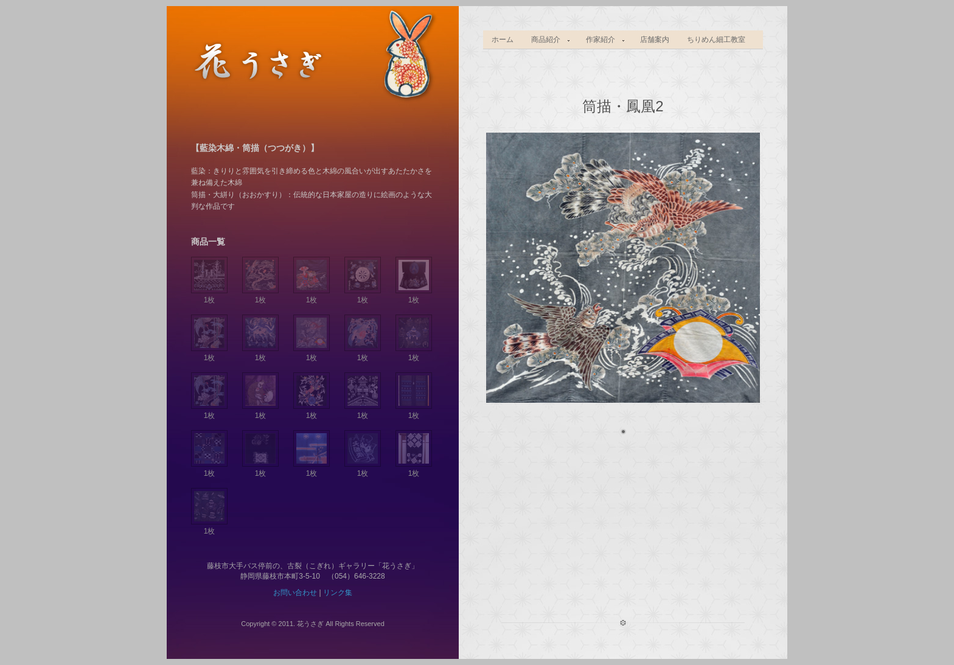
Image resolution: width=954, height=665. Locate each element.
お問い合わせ (295, 592)
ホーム (503, 39)
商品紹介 (547, 39)
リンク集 (337, 592)
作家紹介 (601, 39)
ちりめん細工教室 (716, 39)
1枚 (209, 295)
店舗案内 (654, 39)
